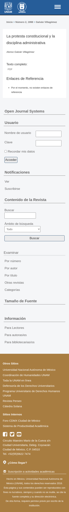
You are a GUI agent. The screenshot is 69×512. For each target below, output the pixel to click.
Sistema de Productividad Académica (25, 426)
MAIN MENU (57, 7)
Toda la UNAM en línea (17, 380)
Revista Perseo (12, 400)
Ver (7, 181)
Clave (8, 142)
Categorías (12, 290)
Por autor (11, 268)
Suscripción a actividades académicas (28, 471)
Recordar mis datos (21, 151)
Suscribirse (12, 189)
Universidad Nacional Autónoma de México (29, 369)
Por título (11, 275)
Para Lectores (14, 328)
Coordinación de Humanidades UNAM (26, 375)
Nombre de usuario (17, 133)
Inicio (9, 22)
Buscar (20, 213)
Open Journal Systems (25, 111)
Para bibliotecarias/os (20, 342)
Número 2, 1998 (24, 22)
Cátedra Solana (12, 406)
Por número (13, 261)
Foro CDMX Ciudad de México (21, 420)
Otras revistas (14, 282)
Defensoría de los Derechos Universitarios (28, 385)
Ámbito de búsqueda (22, 227)
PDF (10, 69)
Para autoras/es (16, 335)
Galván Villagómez (46, 22)
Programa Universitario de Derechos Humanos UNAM (31, 393)
